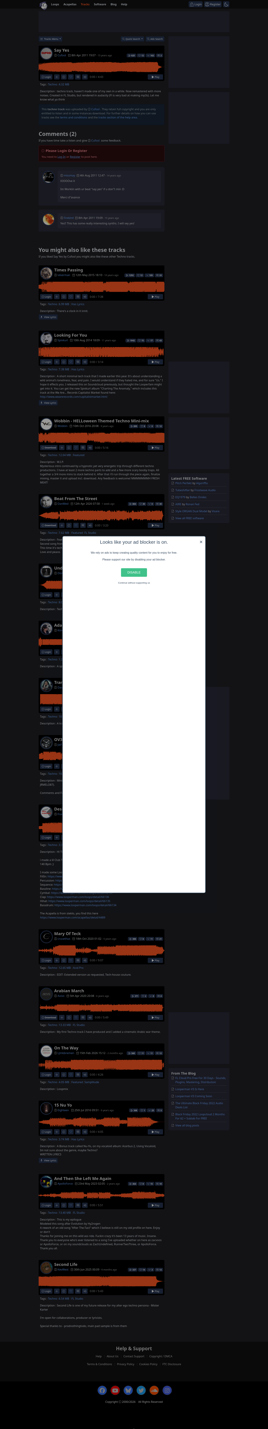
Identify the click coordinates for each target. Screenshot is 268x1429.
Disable (134, 572)
